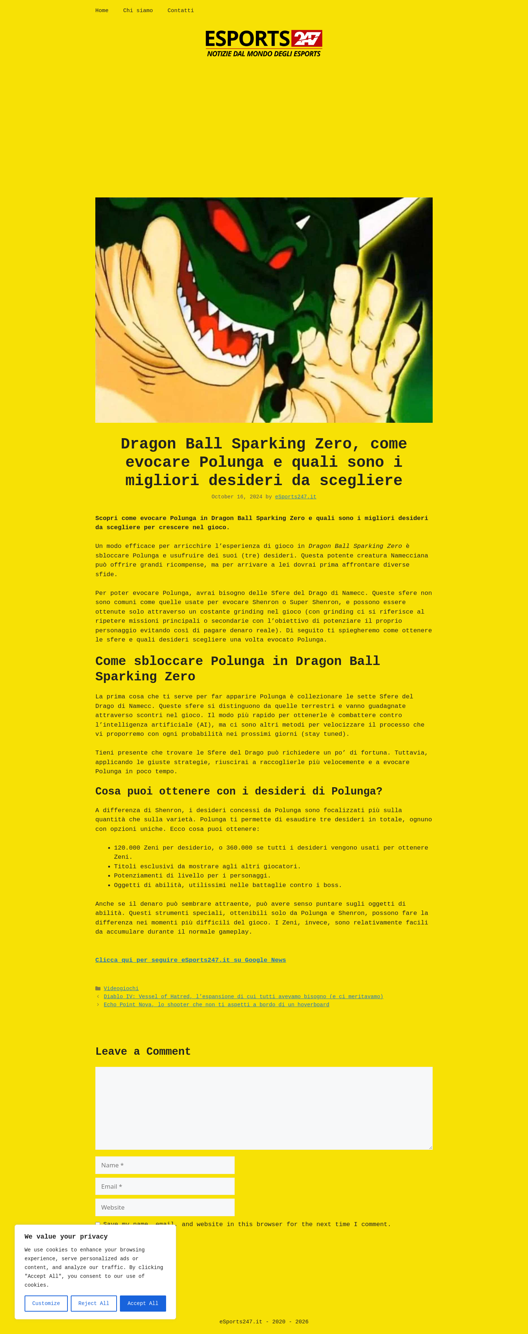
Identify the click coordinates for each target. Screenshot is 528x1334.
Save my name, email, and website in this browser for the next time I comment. (247, 1224)
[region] (95, 1272)
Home (102, 11)
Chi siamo (138, 11)
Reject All (93, 1303)
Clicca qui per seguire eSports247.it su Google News (190, 960)
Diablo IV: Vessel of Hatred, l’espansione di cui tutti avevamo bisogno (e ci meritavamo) (243, 997)
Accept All (143, 1303)
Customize (46, 1303)
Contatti (181, 11)
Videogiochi (121, 989)
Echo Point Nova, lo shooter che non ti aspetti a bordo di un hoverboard (216, 1005)
